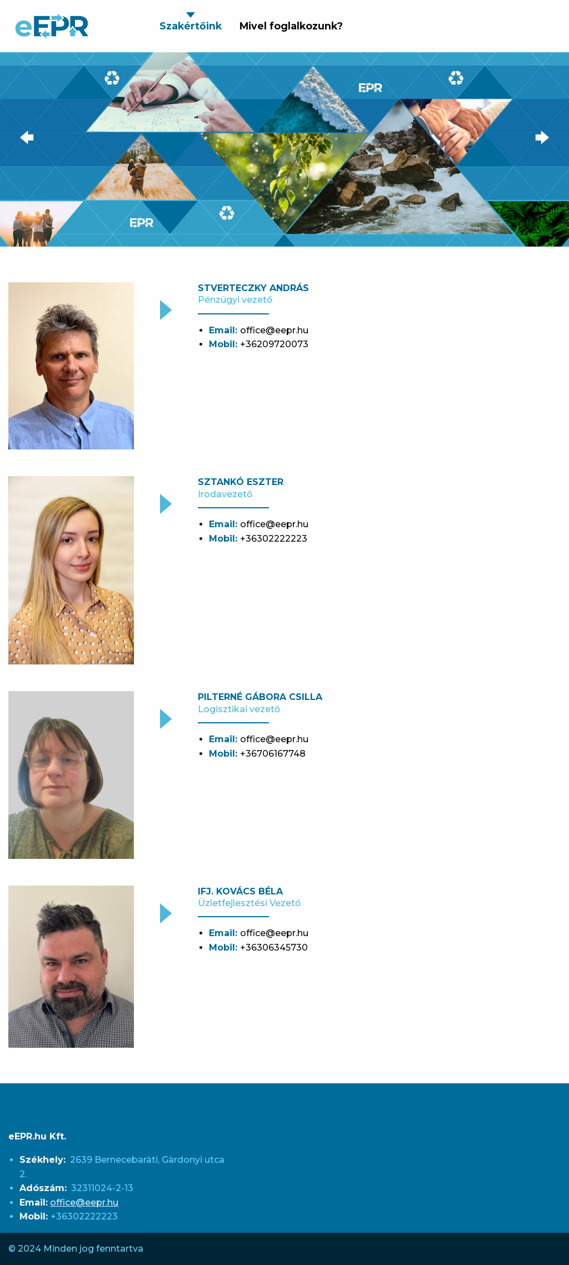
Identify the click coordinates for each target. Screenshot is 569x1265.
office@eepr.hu (84, 1202)
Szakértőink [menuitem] (190, 26)
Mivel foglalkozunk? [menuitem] (291, 26)
